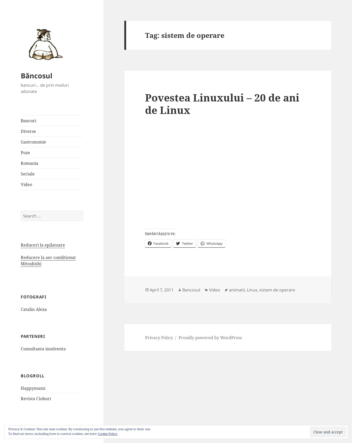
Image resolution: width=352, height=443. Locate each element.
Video (26, 184)
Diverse (28, 131)
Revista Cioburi (36, 398)
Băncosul (36, 75)
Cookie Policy (108, 434)
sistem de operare (277, 290)
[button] (44, 44)
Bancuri (28, 121)
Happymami (33, 388)
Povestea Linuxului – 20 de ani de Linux (222, 104)
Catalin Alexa (34, 309)
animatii (237, 290)
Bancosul (191, 290)
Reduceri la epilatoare (43, 245)
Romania (29, 163)
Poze (25, 152)
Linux (252, 290)
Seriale (28, 174)
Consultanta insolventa (43, 349)
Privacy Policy (159, 337)
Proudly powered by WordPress (210, 337)
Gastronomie (33, 142)
